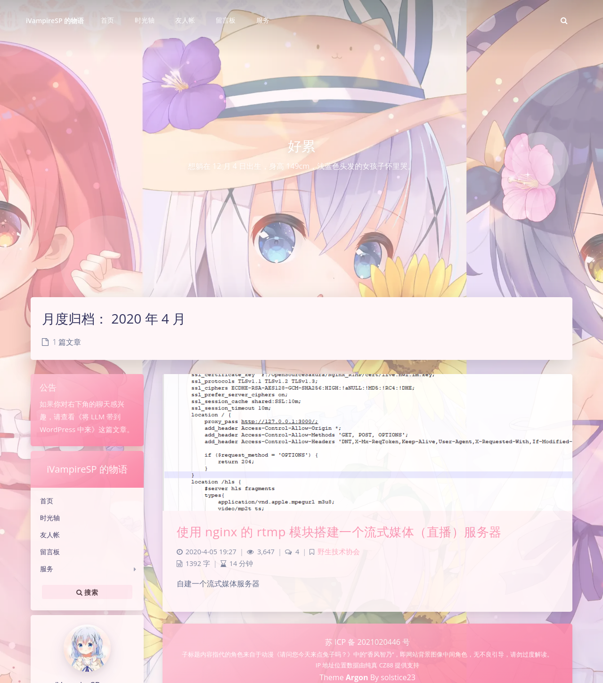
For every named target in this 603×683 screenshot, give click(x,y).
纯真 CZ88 (380, 665)
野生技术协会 (339, 551)
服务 (46, 568)
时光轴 (50, 517)
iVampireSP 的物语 (55, 20)
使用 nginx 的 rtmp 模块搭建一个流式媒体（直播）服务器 (339, 531)
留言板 (50, 551)
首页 (46, 500)
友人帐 (50, 534)
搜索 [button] (87, 592)
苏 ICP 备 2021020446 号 (367, 642)
